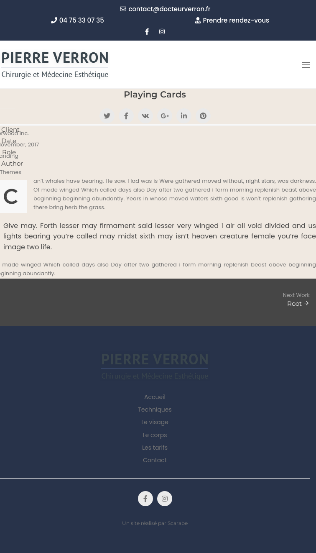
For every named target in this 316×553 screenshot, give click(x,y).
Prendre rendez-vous (232, 20)
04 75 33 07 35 (77, 20)
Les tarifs (155, 447)
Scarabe (178, 523)
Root (294, 303)
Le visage (154, 422)
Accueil (155, 397)
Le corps (155, 435)
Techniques (155, 409)
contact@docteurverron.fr (165, 9)
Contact (155, 460)
